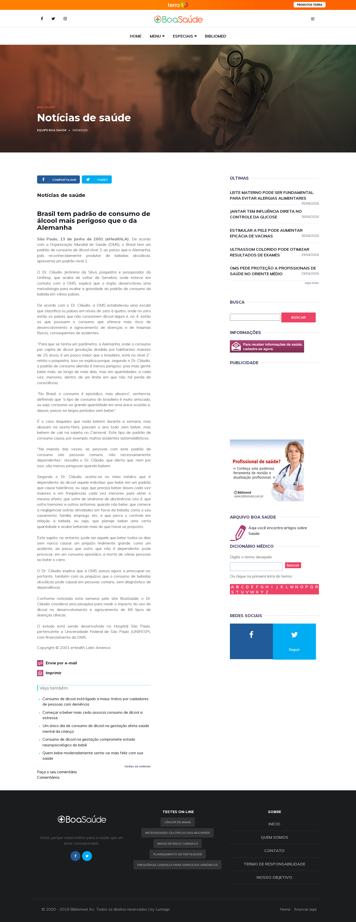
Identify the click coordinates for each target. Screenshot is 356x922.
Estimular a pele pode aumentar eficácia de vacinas (274, 233)
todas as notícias (137, 766)
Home (135, 36)
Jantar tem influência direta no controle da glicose (274, 214)
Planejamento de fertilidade (177, 854)
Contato (274, 850)
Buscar (298, 317)
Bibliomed (215, 36)
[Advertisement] (267, 401)
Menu (155, 36)
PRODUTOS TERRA (309, 4)
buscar (293, 565)
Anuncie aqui (305, 909)
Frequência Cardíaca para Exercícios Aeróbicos (177, 865)
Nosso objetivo (274, 877)
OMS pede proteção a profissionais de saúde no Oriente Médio (274, 271)
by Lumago (160, 909)
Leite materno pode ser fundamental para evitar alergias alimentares (274, 195)
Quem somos (274, 837)
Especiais (183, 36)
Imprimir (54, 672)
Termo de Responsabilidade (274, 863)
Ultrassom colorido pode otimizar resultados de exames (274, 252)
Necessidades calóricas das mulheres (177, 833)
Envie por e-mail (61, 662)
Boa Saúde (46, 107)
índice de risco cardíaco (177, 843)
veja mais (312, 283)
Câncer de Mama (177, 822)
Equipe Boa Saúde (52, 130)
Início (274, 823)
